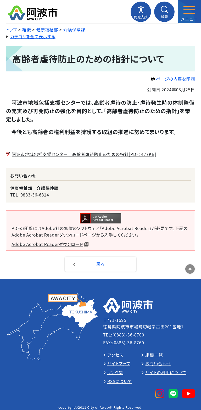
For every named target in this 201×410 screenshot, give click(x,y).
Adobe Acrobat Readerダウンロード (50, 244)
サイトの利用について (165, 372)
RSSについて (119, 381)
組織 (26, 29)
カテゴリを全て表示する (32, 36)
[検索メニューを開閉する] (164, 11)
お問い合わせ (158, 363)
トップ (11, 29)
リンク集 (115, 372)
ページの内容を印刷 (173, 79)
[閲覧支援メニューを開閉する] (140, 11)
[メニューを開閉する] (189, 12)
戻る (100, 264)
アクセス (115, 355)
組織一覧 (154, 355)
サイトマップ (118, 363)
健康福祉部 (47, 29)
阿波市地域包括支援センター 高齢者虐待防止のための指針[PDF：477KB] (84, 154)
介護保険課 (74, 29)
